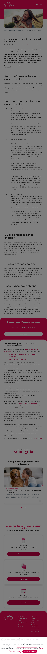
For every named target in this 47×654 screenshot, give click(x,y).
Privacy (41, 650)
